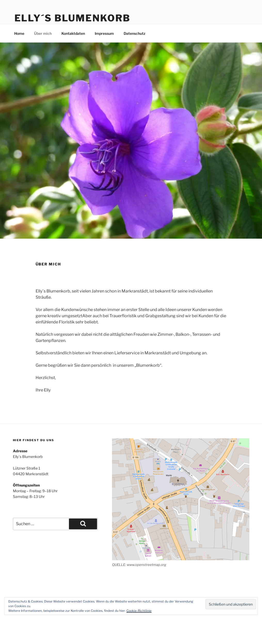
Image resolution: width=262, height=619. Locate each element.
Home (19, 33)
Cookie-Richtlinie (139, 611)
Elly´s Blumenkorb (72, 18)
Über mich (43, 33)
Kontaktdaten (73, 33)
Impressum (104, 33)
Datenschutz (134, 33)
